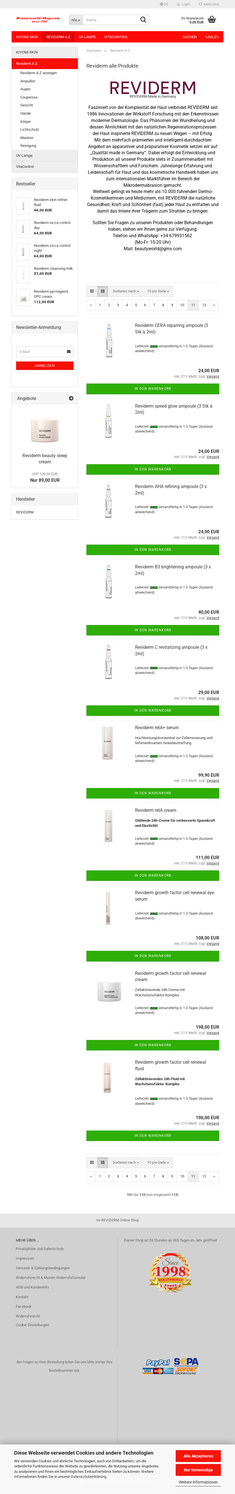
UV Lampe (87, 37)
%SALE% (212, 37)
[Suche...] (75, 20)
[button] (164, 4)
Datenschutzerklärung (88, 1476)
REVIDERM (25, 512)
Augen (25, 89)
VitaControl (116, 37)
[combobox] (126, 291)
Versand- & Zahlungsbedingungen (43, 1268)
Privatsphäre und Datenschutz (40, 1249)
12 (204, 305)
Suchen (190, 37)
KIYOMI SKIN (27, 37)
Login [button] (183, 4)
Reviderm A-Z (58, 37)
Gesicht (26, 105)
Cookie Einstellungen (32, 1325)
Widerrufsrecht (28, 1316)
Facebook (24, 1306)
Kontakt (22, 1297)
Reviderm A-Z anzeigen (38, 73)
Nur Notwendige (198, 1470)
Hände (25, 113)
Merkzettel (209, 4)
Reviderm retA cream (155, 810)
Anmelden (45, 366)
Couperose (29, 97)
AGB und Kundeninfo (32, 1287)
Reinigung (28, 146)
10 (182, 305)
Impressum (25, 1258)
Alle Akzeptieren (198, 1456)
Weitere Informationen (198, 1482)
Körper (25, 121)
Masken (26, 138)
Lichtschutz (29, 129)
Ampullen (27, 81)
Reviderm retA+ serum (157, 727)
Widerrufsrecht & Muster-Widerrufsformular (51, 1277)
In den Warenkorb (152, 389)
